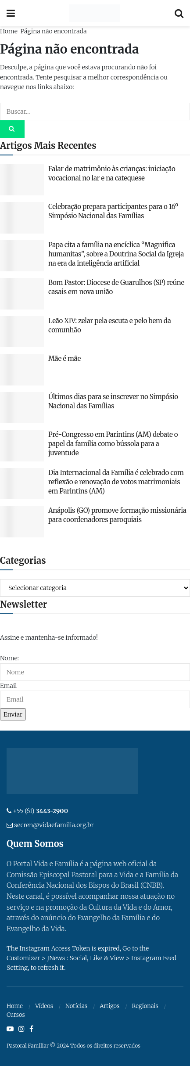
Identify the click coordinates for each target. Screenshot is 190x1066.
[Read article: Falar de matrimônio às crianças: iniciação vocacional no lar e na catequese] (22, 180)
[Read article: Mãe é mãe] (22, 369)
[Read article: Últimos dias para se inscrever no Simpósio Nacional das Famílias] (22, 408)
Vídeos (44, 1006)
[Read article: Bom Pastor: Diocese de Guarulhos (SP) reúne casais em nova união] (22, 294)
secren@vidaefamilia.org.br (53, 825)
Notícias (76, 1006)
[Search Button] (179, 13)
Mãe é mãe (64, 358)
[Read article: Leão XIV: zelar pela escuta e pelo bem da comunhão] (22, 332)
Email (8, 686)
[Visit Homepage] (94, 13)
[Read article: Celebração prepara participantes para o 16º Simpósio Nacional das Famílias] (22, 218)
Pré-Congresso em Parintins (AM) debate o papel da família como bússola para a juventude (113, 443)
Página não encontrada (53, 31)
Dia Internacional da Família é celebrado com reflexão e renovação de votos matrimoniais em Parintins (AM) (116, 481)
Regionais (145, 1006)
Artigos (109, 1006)
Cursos (16, 1015)
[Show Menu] (11, 13)
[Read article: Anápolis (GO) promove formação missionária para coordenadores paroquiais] (22, 521)
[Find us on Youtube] (10, 1029)
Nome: (9, 658)
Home (9, 31)
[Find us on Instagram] (21, 1029)
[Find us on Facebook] (31, 1029)
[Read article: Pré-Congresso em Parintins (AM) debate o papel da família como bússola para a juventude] (22, 445)
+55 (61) (40, 811)
